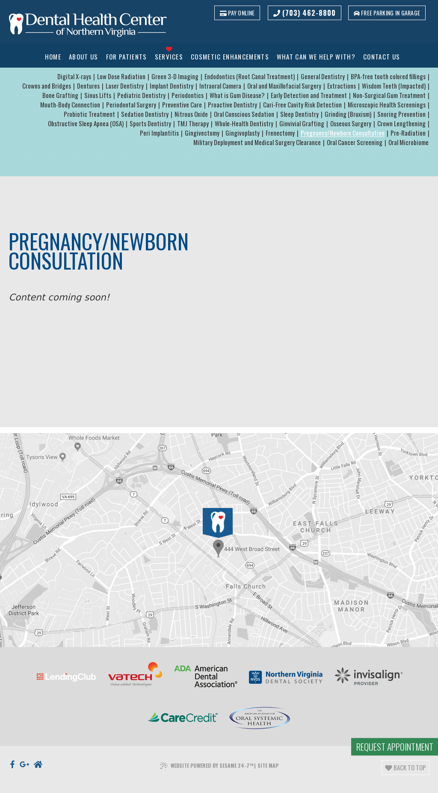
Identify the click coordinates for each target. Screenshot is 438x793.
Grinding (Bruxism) (348, 114)
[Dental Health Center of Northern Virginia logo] (88, 26)
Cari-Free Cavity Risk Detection (302, 105)
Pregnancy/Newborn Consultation (343, 133)
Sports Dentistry (150, 124)
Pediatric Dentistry (141, 95)
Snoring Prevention (401, 114)
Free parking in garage (386, 12)
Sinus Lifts (97, 95)
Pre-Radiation (408, 133)
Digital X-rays (74, 76)
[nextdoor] (38, 746)
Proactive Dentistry (232, 105)
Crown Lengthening (401, 124)
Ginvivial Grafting (301, 124)
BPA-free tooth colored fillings (388, 76)
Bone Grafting (60, 95)
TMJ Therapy (193, 124)
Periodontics (188, 95)
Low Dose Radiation (121, 76)
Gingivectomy (202, 133)
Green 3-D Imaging (174, 76)
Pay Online (236, 12)
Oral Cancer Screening (354, 142)
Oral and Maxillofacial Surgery (284, 86)
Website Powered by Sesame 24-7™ (207, 748)
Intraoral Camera (220, 86)
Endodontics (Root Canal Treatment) (249, 76)
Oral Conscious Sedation (244, 114)
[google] (24, 746)
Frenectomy (280, 133)
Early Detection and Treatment (309, 95)
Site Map (267, 747)
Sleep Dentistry (299, 114)
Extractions (341, 86)
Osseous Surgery (350, 124)
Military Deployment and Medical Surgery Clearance (257, 142)
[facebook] (12, 746)
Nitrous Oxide (191, 114)
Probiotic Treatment (89, 114)
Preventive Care (182, 105)
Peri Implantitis (159, 133)
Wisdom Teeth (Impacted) (394, 86)
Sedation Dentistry (145, 114)
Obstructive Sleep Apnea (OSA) (86, 124)
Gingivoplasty (242, 133)
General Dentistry (323, 76)
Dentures (88, 86)
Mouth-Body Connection (70, 105)
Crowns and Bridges (46, 86)
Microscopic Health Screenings (387, 105)
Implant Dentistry (171, 86)
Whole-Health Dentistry (244, 124)
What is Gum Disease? (237, 95)
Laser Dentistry (125, 86)
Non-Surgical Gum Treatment (389, 95)
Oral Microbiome (408, 142)
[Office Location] (217, 523)
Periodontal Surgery (131, 105)
